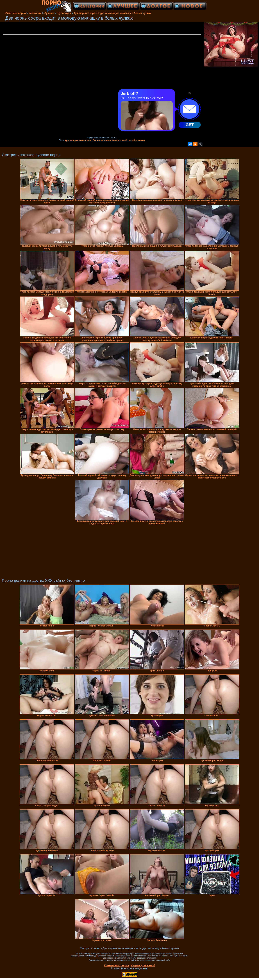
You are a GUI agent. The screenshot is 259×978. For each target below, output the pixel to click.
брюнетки (139, 140)
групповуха (71, 140)
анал (89, 140)
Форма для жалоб (143, 965)
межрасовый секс (122, 140)
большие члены (102, 140)
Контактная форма (116, 965)
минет (82, 140)
